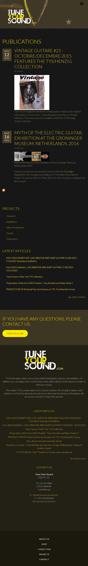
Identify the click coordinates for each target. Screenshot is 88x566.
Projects (44, 554)
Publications (12, 239)
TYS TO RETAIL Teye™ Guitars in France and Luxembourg (44, 452)
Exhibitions (11, 221)
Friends (10, 233)
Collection (44, 549)
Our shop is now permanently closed (44, 441)
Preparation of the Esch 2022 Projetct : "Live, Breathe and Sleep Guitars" (39, 283)
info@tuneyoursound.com (45, 495)
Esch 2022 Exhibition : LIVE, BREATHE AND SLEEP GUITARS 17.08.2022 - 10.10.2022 (40, 269)
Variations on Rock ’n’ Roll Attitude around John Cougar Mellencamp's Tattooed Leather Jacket (44, 447)
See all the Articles (77, 297)
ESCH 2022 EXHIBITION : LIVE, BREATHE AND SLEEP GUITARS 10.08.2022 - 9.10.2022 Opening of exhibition (42, 259)
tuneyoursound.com (45, 501)
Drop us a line (15, 333)
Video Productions (15, 227)
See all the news (78, 458)
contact (44, 559)
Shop (44, 544)
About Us (44, 539)
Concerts (10, 216)
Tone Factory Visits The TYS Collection (24, 276)
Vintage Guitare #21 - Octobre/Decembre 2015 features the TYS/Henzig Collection (43, 58)
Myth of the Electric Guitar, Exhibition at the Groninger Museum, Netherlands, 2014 (48, 138)
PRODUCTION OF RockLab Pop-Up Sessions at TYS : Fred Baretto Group (40, 289)
